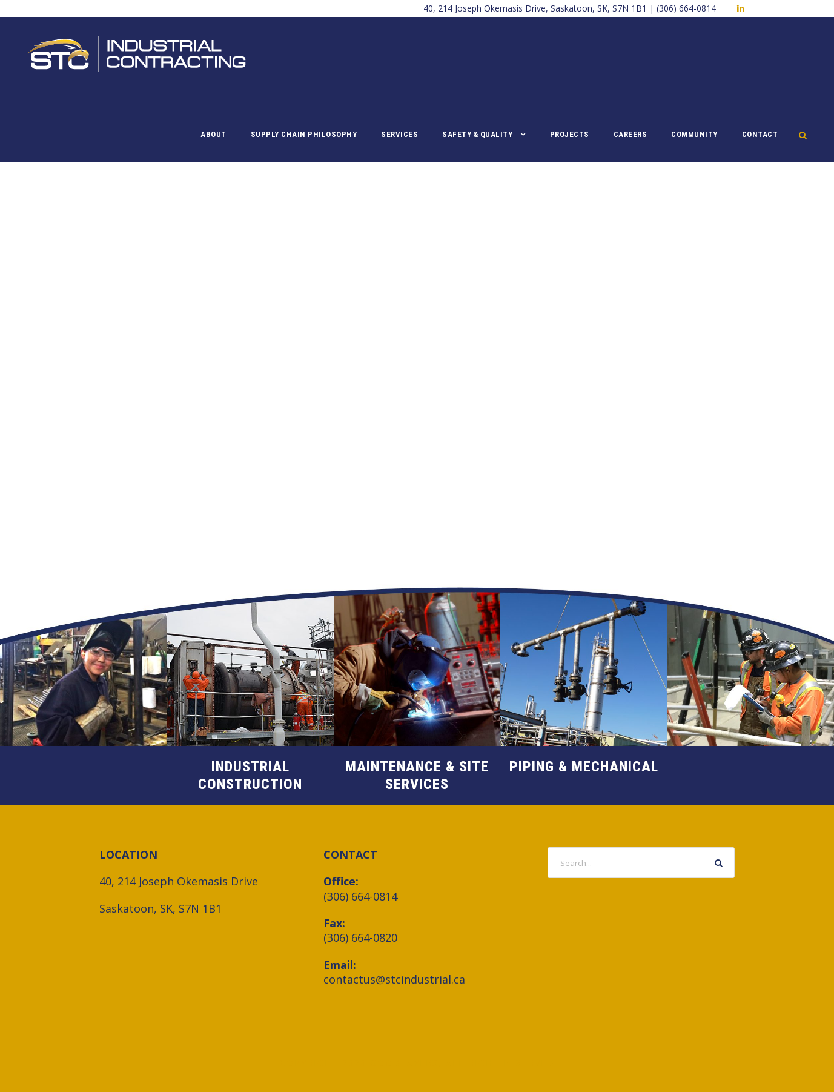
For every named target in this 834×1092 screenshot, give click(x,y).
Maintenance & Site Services (417, 775)
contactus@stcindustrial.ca (394, 979)
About (213, 134)
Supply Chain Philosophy (304, 134)
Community (694, 134)
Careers (630, 134)
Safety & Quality (477, 134)
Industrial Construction (250, 775)
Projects (569, 134)
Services (399, 134)
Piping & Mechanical (583, 766)
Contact (760, 134)
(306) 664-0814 (360, 896)
